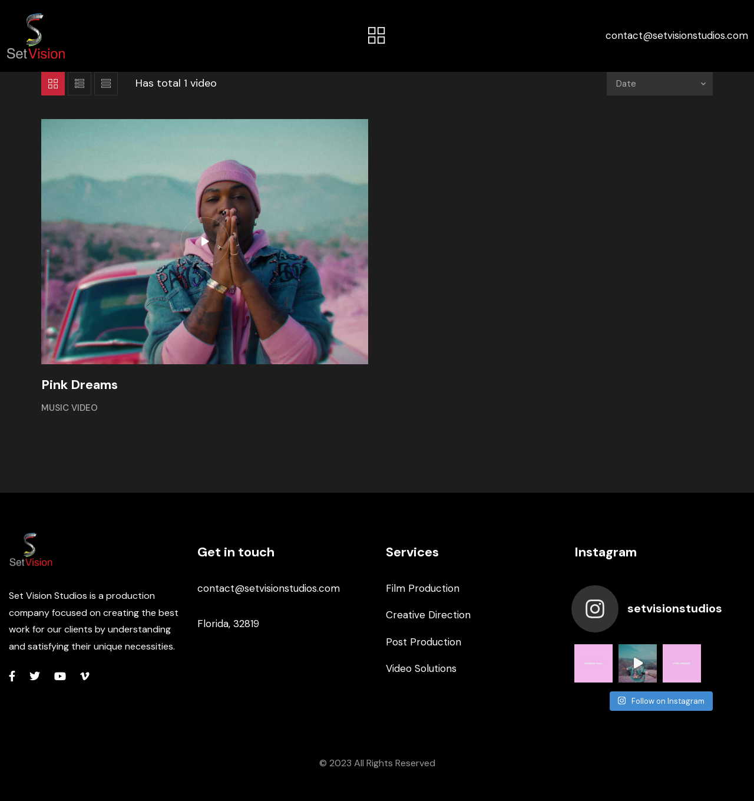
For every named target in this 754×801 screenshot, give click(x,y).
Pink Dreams (79, 384)
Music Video (69, 408)
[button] (377, 36)
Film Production (422, 588)
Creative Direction (428, 614)
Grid (53, 83)
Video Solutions (421, 668)
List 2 (106, 83)
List (79, 83)
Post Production (423, 641)
